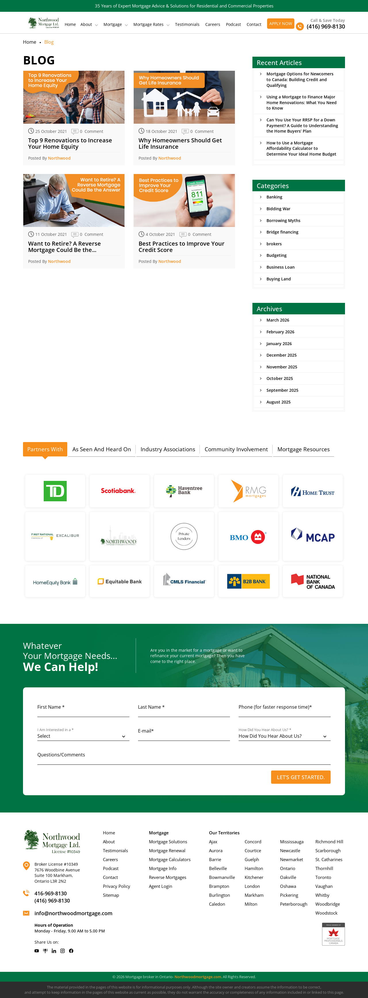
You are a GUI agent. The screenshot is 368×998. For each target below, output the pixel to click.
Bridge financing (282, 232)
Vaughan (324, 886)
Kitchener (254, 877)
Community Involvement (236, 449)
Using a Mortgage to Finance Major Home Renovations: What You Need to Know (302, 102)
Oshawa (288, 886)
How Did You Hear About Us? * (265, 730)
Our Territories (224, 833)
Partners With (45, 449)
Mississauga (292, 841)
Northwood (59, 158)
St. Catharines (328, 859)
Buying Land (279, 279)
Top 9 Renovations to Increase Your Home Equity (70, 143)
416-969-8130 (50, 893)
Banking (274, 197)
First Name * (51, 707)
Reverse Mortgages (167, 877)
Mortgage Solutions (168, 841)
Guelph (252, 859)
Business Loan (281, 267)
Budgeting (277, 255)
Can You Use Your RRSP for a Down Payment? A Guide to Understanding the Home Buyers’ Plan (302, 125)
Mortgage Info (163, 868)
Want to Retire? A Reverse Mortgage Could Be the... (64, 247)
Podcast (233, 24)
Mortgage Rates (148, 24)
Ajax (213, 841)
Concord (253, 841)
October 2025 (280, 378)
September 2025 (282, 390)
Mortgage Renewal (167, 850)
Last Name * (151, 707)
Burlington (219, 895)
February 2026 (280, 331)
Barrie (215, 859)
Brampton (219, 886)
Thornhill (324, 868)
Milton (251, 904)
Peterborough (293, 904)
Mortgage (112, 24)
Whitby (322, 895)
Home (70, 24)
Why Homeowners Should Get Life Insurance (180, 143)
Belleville (218, 868)
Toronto (323, 877)
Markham (254, 895)
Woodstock (326, 913)
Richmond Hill (329, 841)
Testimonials (187, 24)
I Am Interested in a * (55, 730)
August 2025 (279, 402)
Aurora (216, 850)
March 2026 (278, 320)
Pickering (289, 895)
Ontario (287, 868)
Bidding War (278, 208)
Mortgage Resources (303, 449)
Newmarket (291, 859)
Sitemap (111, 895)
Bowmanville (222, 877)
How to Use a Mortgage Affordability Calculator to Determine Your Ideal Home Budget (301, 148)
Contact (254, 24)
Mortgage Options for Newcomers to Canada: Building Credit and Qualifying (300, 79)
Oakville (288, 877)
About (86, 24)
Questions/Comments (61, 754)
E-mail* (146, 731)
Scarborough (328, 850)
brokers (274, 243)
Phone (275, 707)
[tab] (45, 449)
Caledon (217, 904)
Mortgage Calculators (170, 859)
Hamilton (254, 868)
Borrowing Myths (283, 220)
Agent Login (160, 886)
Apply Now (280, 23)
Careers (212, 24)
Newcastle (290, 850)
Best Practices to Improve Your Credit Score (182, 247)
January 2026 (279, 343)
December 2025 (282, 355)
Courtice (253, 850)
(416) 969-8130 (52, 900)
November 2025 (282, 367)
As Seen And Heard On (101, 449)
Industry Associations (168, 449)
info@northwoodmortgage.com (73, 913)
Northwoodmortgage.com (198, 976)
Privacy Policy (116, 886)
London (252, 886)
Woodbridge (327, 904)
